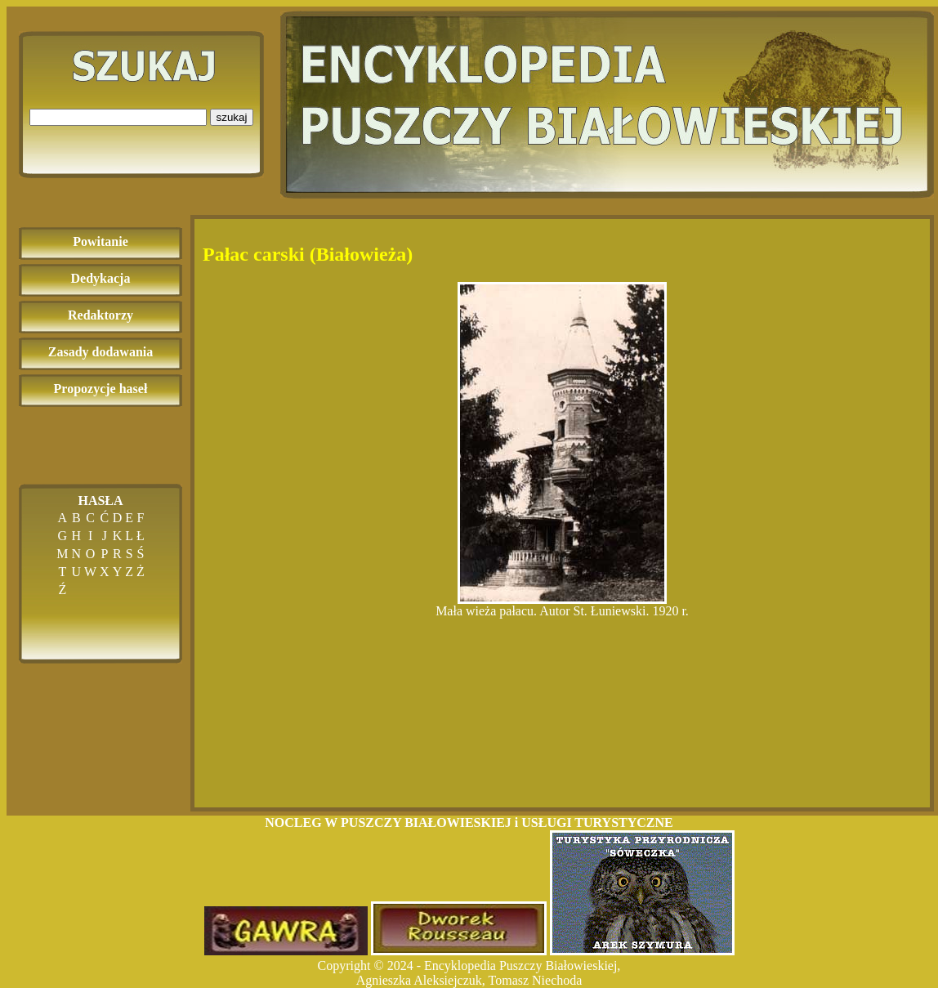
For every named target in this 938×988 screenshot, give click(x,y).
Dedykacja (101, 278)
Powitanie (100, 241)
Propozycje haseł (101, 389)
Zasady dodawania (101, 352)
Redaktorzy (100, 315)
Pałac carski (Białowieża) (308, 254)
